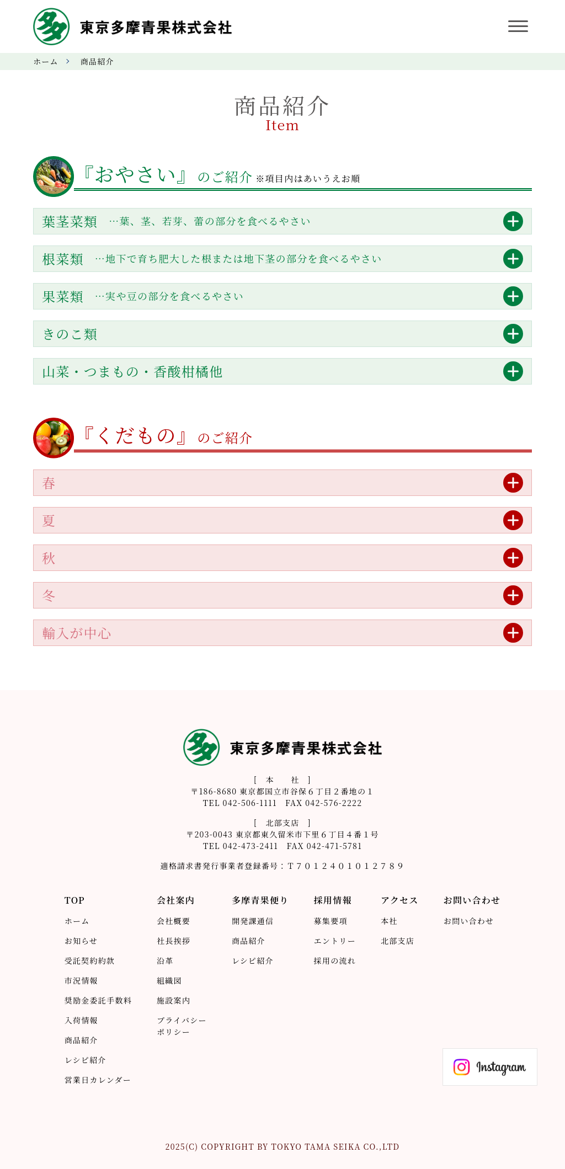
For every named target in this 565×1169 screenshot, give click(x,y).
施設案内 (173, 1000)
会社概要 (173, 920)
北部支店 (397, 940)
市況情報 (81, 980)
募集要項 (331, 920)
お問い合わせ (469, 920)
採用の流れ (335, 960)
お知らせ (81, 940)
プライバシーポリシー (182, 1026)
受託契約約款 (90, 960)
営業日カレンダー (98, 1079)
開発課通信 (253, 920)
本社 (389, 920)
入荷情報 (81, 1020)
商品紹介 (81, 1039)
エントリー (335, 940)
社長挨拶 (173, 940)
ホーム (45, 61)
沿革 (165, 960)
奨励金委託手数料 (98, 1000)
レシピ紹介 (85, 1059)
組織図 (169, 980)
